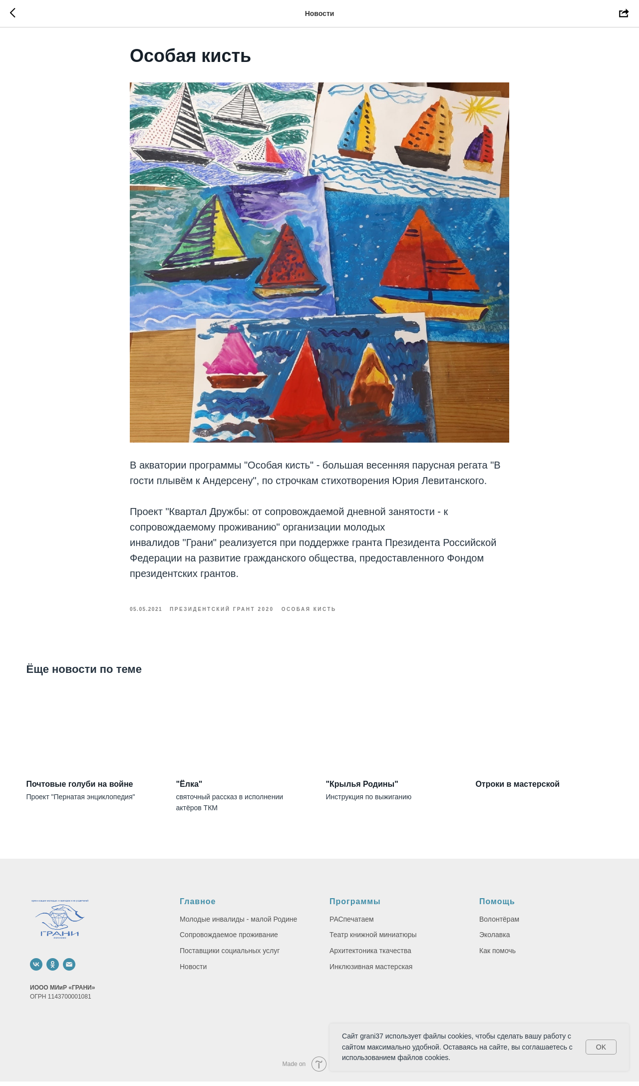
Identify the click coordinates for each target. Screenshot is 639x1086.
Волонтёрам (499, 924)
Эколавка (494, 940)
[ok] (52, 969)
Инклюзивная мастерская (370, 971)
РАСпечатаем (351, 924)
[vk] (36, 969)
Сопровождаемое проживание (229, 940)
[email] (69, 969)
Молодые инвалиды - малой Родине (238, 924)
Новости (193, 971)
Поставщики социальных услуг (230, 955)
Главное (198, 906)
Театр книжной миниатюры (373, 940)
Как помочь (497, 955)
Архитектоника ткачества (370, 955)
